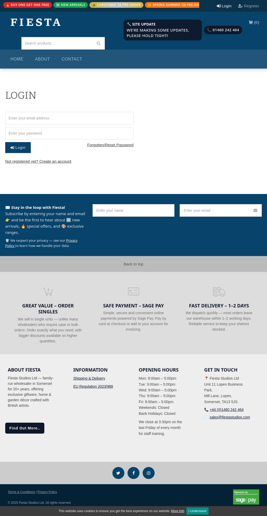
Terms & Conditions (21, 492)
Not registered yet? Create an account (38, 161)
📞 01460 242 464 (223, 29)
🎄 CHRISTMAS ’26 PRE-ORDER (116, 5)
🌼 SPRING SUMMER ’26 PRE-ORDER (176, 5)
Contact (72, 59)
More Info (177, 511)
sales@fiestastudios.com (230, 417)
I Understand (198, 511)
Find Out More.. (24, 428)
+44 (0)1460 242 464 (227, 410)
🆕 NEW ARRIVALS (70, 5)
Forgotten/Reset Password (110, 145)
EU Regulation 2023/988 (93, 386)
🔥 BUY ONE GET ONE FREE (27, 5)
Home (16, 59)
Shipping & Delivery (89, 378)
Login (18, 147)
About (42, 59)
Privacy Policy (47, 492)
